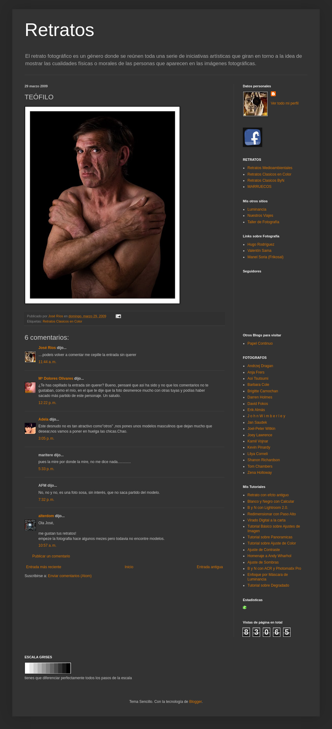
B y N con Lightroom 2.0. (267, 507)
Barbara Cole (258, 384)
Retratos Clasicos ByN (265, 180)
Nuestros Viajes (260, 215)
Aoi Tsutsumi (257, 378)
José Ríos (47, 348)
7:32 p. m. (46, 499)
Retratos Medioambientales (269, 168)
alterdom (46, 516)
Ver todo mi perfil (284, 103)
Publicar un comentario (51, 556)
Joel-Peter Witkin (261, 428)
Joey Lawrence (259, 435)
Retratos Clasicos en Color (62, 321)
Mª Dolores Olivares (55, 378)
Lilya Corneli (257, 454)
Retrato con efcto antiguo (268, 495)
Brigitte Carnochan (262, 391)
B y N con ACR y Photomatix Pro (274, 568)
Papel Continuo (260, 343)
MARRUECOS (259, 186)
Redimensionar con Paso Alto (271, 514)
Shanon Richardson (263, 460)
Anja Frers (255, 372)
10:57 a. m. (47, 545)
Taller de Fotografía (263, 222)
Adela (43, 419)
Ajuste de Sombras (263, 562)
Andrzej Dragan (260, 366)
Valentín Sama (259, 250)
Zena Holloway (259, 472)
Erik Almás (256, 410)
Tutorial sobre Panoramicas (269, 537)
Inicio (129, 567)
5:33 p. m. (46, 469)
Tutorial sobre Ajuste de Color (271, 543)
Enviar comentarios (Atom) (70, 576)
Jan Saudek (257, 422)
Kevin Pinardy (258, 447)
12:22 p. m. (47, 403)
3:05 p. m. (46, 438)
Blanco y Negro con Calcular (270, 501)
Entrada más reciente (43, 567)
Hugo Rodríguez (260, 244)
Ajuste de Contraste (263, 550)
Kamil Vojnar (257, 441)
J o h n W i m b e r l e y (266, 416)
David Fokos (257, 404)
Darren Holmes (259, 397)
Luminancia (256, 209)
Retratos (59, 29)
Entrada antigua (210, 567)
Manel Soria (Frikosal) (265, 257)
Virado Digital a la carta (266, 520)
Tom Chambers (259, 466)
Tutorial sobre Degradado (268, 585)
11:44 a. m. (47, 362)
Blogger (195, 701)
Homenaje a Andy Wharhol (269, 556)
